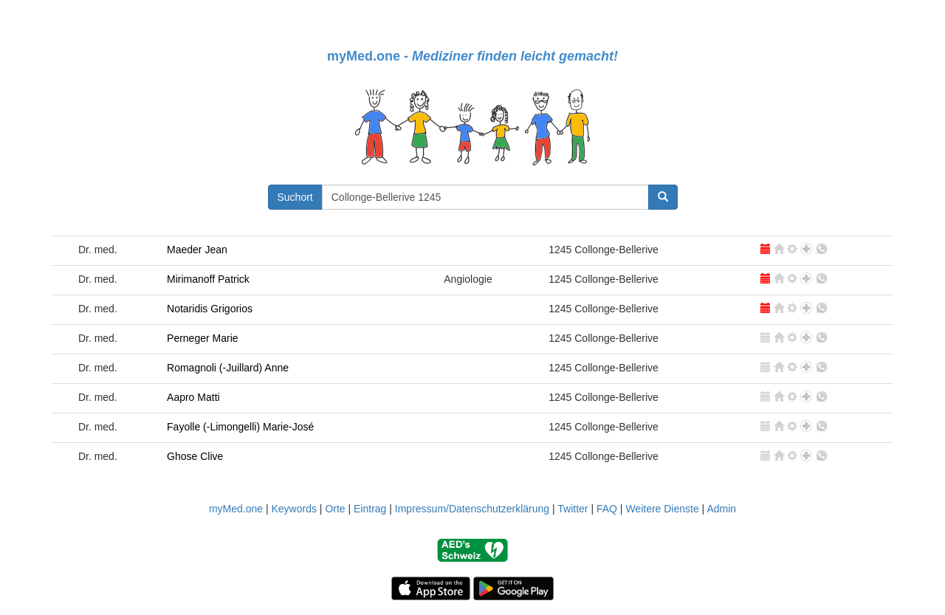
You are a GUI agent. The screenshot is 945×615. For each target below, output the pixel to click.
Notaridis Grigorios (209, 309)
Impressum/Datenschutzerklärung (472, 509)
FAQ (607, 509)
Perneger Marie (202, 338)
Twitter (572, 509)
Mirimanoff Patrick (208, 279)
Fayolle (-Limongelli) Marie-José (240, 427)
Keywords (293, 509)
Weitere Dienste (661, 509)
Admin (721, 509)
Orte (335, 509)
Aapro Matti (193, 397)
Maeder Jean (197, 249)
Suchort (295, 197)
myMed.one (236, 509)
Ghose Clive (195, 456)
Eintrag (370, 509)
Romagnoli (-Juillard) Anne (228, 368)
